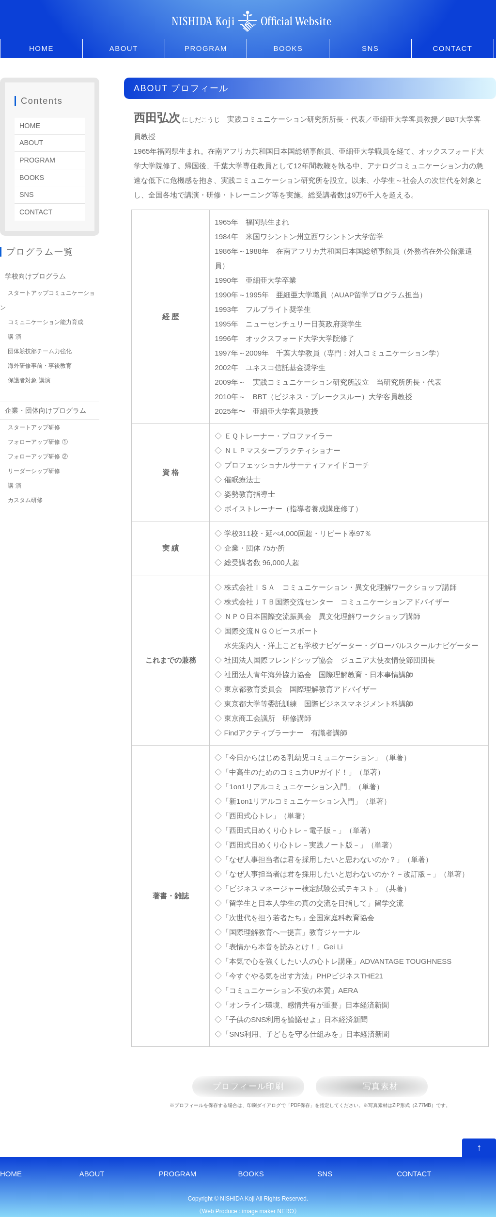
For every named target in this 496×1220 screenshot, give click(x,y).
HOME (41, 48)
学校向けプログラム (37, 274)
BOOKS (288, 48)
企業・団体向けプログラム (48, 408)
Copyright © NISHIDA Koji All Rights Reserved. (248, 1201)
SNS (370, 48)
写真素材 (388, 1087)
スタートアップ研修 (36, 425)
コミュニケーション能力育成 (49, 320)
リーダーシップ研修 (36, 468)
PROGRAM (206, 48)
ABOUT (123, 48)
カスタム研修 (27, 497)
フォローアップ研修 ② (40, 454)
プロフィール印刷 (241, 1087)
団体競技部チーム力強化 (42, 349)
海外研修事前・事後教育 (42, 363)
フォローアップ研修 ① (40, 439)
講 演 (15, 334)
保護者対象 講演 (30, 378)
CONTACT (453, 48)
